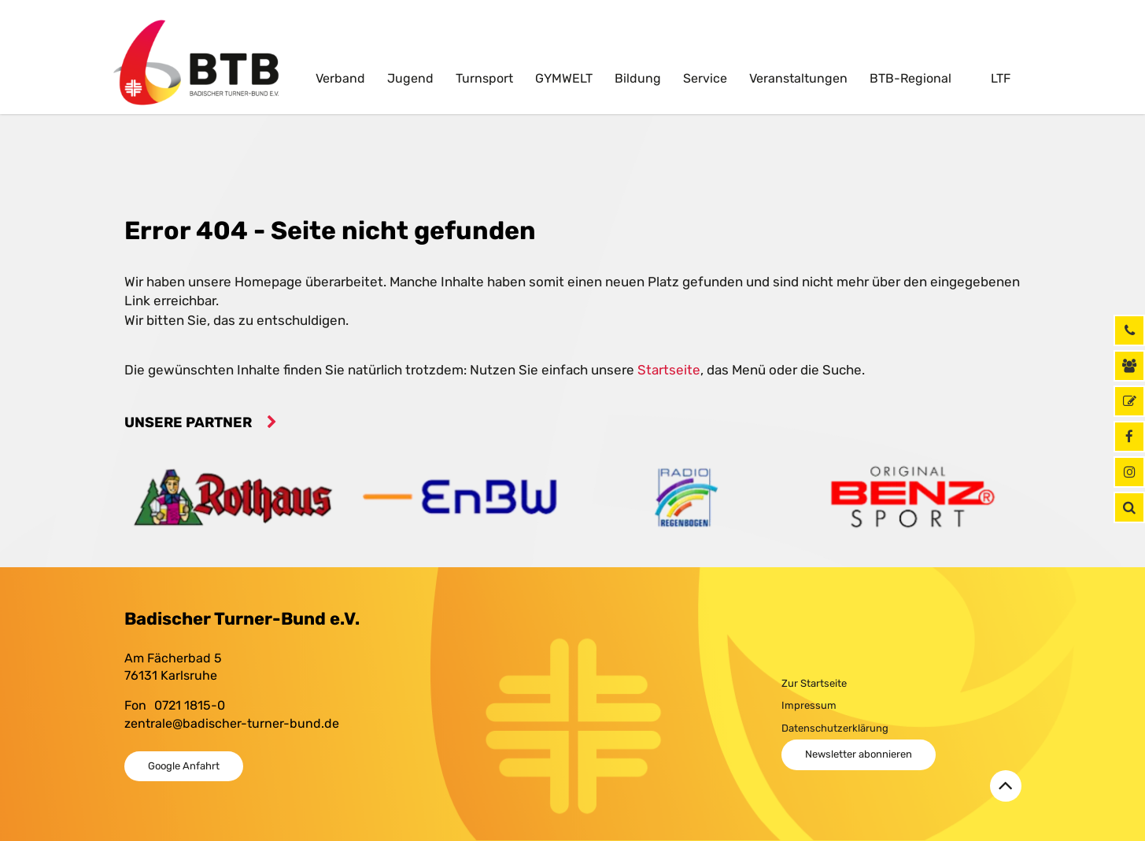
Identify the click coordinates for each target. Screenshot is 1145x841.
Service (705, 78)
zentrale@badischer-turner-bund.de (231, 723)
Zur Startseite (814, 683)
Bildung (638, 78)
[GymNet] (1129, 401)
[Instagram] (1129, 472)
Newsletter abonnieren (858, 754)
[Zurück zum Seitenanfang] (1005, 786)
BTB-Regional (910, 78)
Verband (340, 78)
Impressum (809, 705)
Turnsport (484, 78)
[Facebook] (1129, 436)
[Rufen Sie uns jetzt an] (1129, 330)
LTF (999, 78)
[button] (1129, 507)
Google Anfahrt (184, 766)
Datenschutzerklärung (834, 728)
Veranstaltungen (798, 78)
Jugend (410, 78)
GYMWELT (564, 78)
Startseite (668, 370)
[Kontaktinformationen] (1129, 366)
